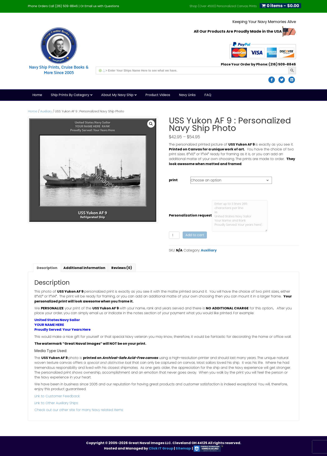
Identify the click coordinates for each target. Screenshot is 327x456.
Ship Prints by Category (70, 94)
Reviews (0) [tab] (121, 267)
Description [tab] (47, 267)
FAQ (207, 94)
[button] (151, 124)
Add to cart (194, 235)
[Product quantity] (174, 235)
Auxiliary (46, 111)
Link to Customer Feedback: (57, 396)
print (173, 180)
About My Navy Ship (117, 94)
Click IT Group (161, 448)
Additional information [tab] (84, 267)
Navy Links (187, 94)
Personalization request (190, 215)
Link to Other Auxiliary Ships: (56, 403)
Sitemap (183, 448)
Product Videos (157, 94)
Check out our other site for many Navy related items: (78, 409)
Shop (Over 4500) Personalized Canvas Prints (223, 6)
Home (37, 94)
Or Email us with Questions (99, 6)
